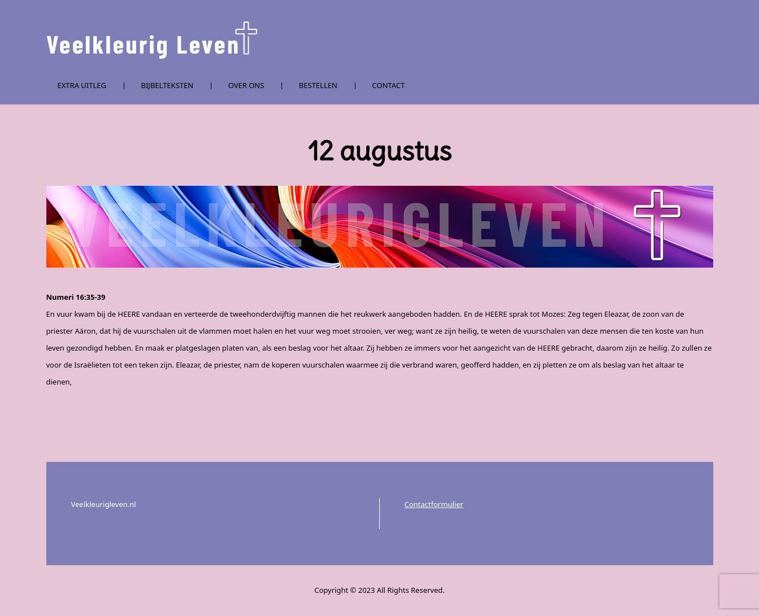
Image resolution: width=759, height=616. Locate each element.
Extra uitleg (82, 85)
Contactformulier (434, 504)
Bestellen (318, 85)
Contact (388, 85)
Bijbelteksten (167, 85)
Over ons (246, 85)
